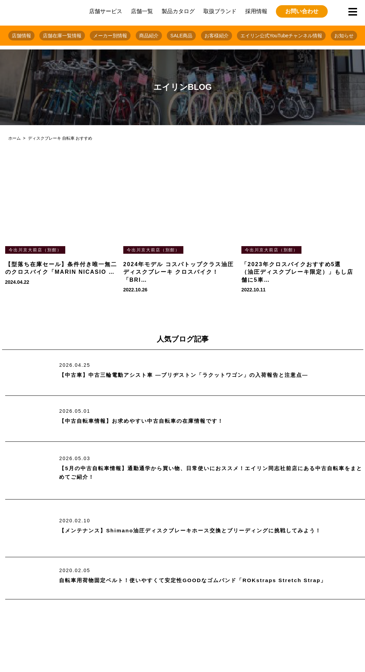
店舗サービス (105, 11)
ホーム (14, 138)
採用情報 (256, 11)
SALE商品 (181, 35)
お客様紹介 (216, 35)
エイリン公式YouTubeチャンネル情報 (281, 35)
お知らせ (344, 35)
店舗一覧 (142, 11)
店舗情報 (21, 35)
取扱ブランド (220, 11)
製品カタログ (178, 11)
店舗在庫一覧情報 (62, 35)
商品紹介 (149, 35)
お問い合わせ (301, 11)
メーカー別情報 (110, 35)
